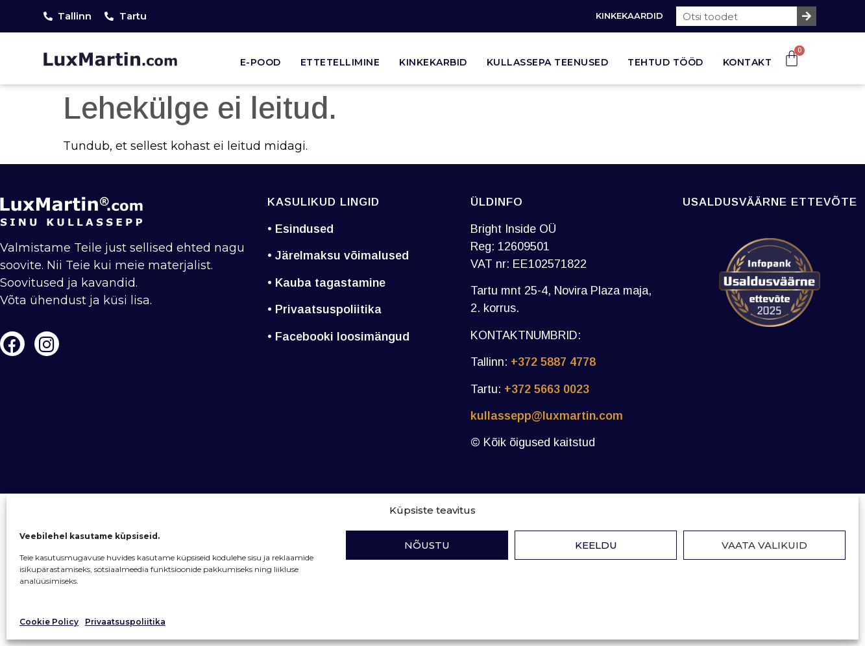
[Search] (806, 16)
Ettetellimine (340, 62)
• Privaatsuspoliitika (324, 309)
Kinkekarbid (433, 62)
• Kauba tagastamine (326, 282)
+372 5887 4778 (553, 361)
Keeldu (596, 545)
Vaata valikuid (764, 545)
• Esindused (300, 228)
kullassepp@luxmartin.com (546, 415)
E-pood (260, 62)
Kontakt (747, 62)
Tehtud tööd (665, 62)
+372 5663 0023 (546, 389)
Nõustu (427, 545)
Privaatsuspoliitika (125, 622)
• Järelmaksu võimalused (338, 255)
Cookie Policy (49, 622)
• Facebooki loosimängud (338, 336)
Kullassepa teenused (548, 62)
